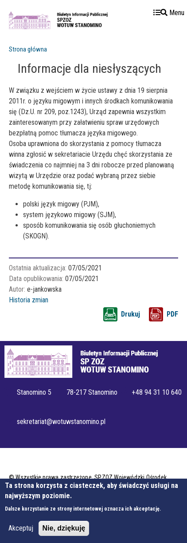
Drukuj (130, 314)
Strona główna (28, 49)
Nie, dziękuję (64, 533)
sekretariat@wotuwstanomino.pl (61, 421)
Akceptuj (20, 533)
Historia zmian (28, 300)
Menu (168, 12)
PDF (172, 314)
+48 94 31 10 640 (157, 392)
